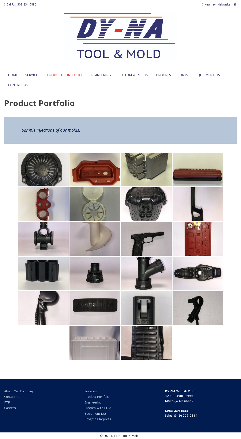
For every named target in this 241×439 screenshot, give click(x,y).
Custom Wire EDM (133, 75)
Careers (10, 408)
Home (13, 75)
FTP (7, 402)
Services (32, 75)
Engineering (100, 75)
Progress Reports (172, 75)
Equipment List (209, 75)
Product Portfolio (64, 75)
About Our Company (19, 391)
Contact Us (18, 85)
